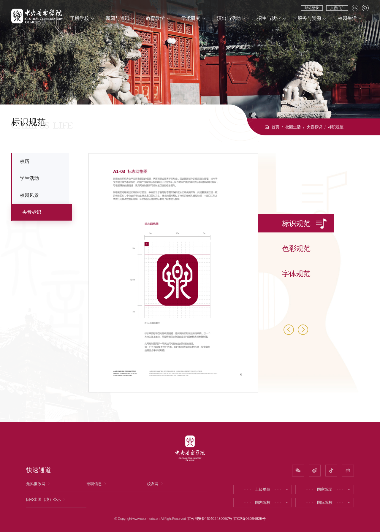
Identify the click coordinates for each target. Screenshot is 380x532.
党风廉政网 (38, 484)
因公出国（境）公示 (46, 499)
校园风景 (29, 195)
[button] (289, 329)
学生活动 (29, 178)
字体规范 (296, 273)
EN (355, 8)
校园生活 (293, 127)
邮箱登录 (312, 8)
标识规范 (335, 127)
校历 (24, 161)
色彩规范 (296, 248)
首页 (275, 127)
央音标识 (314, 127)
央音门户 (337, 8)
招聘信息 (96, 484)
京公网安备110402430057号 (209, 519)
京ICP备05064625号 (249, 519)
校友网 (155, 484)
